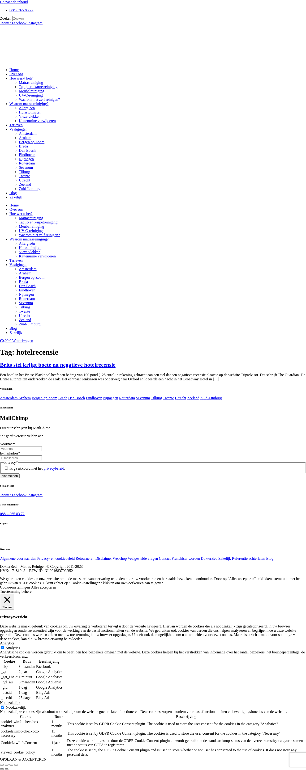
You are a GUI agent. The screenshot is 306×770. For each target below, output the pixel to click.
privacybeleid (53, 468)
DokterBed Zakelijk (216, 558)
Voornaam (7, 444)
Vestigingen (18, 129)
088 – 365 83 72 (12, 514)
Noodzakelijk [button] (10, 703)
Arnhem (25, 138)
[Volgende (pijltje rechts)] (7, 769)
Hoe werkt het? (21, 78)
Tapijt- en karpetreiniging (38, 87)
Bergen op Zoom (31, 142)
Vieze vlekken (29, 116)
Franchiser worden (186, 558)
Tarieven (16, 125)
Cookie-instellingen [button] (15, 587)
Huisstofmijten (30, 112)
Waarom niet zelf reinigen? (39, 99)
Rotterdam (27, 163)
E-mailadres (10, 453)
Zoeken (5, 18)
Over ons (16, 74)
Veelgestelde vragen (143, 558)
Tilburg (24, 172)
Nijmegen (26, 159)
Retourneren (85, 558)
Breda (23, 146)
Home (14, 70)
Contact (165, 558)
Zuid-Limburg (29, 189)
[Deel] (11, 765)
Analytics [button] (7, 643)
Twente (24, 176)
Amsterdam (28, 133)
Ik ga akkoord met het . (37, 468)
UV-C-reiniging (31, 95)
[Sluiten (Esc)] (16, 765)
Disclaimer (103, 558)
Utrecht (24, 180)
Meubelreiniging (31, 91)
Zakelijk (15, 197)
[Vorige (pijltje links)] (2, 769)
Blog (13, 193)
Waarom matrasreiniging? (28, 104)
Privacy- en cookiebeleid (56, 558)
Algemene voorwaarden (18, 558)
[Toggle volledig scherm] (7, 765)
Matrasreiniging (31, 82)
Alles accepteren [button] (43, 587)
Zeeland (25, 184)
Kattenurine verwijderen (37, 121)
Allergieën (27, 108)
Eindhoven (27, 155)
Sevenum (26, 167)
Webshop (120, 558)
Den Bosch (27, 150)
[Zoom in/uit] (2, 765)
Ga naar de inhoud (14, 2)
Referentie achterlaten (248, 558)
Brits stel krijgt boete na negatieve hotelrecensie (58, 365)
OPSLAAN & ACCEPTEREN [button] (23, 759)
